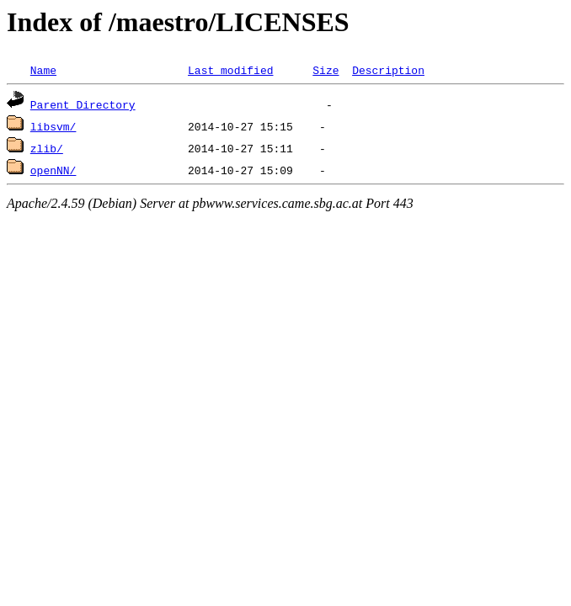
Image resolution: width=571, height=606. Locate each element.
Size (325, 69)
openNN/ (53, 170)
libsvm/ (53, 126)
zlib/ (46, 148)
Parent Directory (83, 104)
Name (43, 69)
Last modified (230, 69)
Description (388, 69)
